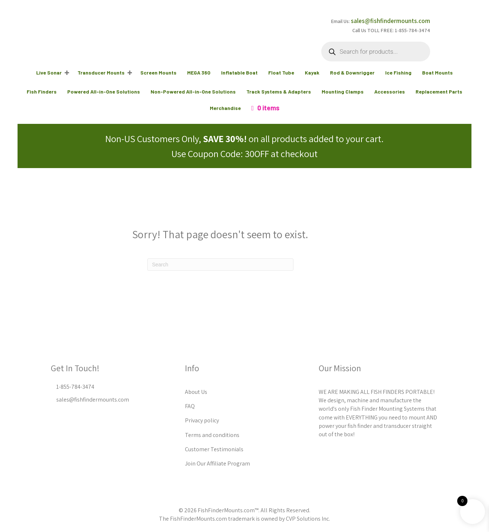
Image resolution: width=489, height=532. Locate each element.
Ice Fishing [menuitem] (398, 72)
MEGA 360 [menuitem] (199, 72)
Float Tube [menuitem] (281, 72)
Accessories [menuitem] (389, 91)
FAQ (190, 406)
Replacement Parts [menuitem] (439, 91)
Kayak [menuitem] (312, 72)
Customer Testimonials (214, 449)
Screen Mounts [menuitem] (158, 72)
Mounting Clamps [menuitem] (343, 91)
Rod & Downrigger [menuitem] (352, 72)
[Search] (220, 264)
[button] (67, 72)
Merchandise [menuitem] (225, 108)
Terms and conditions (212, 435)
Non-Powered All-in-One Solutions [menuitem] (193, 91)
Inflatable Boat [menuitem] (239, 72)
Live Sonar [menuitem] (49, 72)
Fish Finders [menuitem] (42, 91)
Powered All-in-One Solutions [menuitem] (103, 91)
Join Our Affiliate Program (217, 463)
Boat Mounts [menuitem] (437, 72)
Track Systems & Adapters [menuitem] (278, 91)
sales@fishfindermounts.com (390, 21)
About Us (196, 392)
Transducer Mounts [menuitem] (101, 72)
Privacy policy (202, 420)
